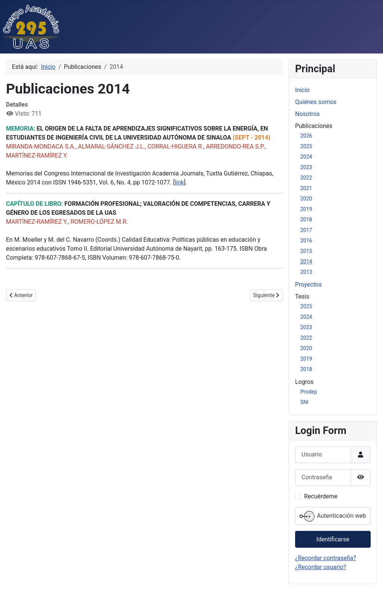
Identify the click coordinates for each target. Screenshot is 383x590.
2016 (306, 241)
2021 (306, 188)
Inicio (302, 90)
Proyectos (308, 284)
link (179, 182)
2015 (306, 251)
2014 (306, 262)
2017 (306, 230)
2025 (306, 146)
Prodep (308, 392)
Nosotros (307, 113)
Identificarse (332, 539)
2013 (306, 272)
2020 (306, 199)
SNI (304, 402)
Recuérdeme (320, 496)
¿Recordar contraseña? (325, 558)
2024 (306, 157)
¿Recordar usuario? (320, 567)
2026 (306, 136)
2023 (306, 167)
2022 (306, 178)
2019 (306, 209)
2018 (306, 220)
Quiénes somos (316, 102)
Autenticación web (333, 516)
